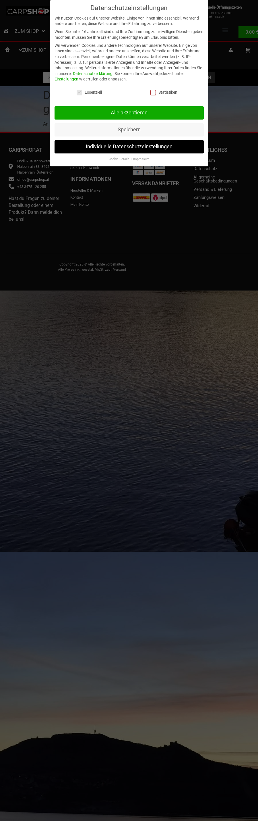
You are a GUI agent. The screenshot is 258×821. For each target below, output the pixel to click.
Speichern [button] (129, 128)
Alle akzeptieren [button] (129, 111)
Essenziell (89, 91)
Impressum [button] (141, 157)
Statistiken (163, 91)
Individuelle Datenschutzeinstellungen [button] (129, 145)
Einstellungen (66, 78)
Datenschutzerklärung (92, 72)
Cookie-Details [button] (119, 157)
